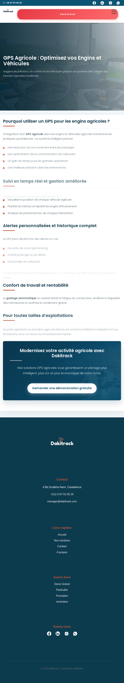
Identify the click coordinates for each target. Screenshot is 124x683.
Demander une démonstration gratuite (62, 389)
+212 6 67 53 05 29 (61, 494)
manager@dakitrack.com (62, 501)
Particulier (62, 589)
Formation (62, 595)
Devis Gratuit (67, 14)
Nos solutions (62, 540)
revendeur (62, 601)
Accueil (62, 534)
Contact (62, 546)
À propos (62, 552)
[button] (114, 11)
